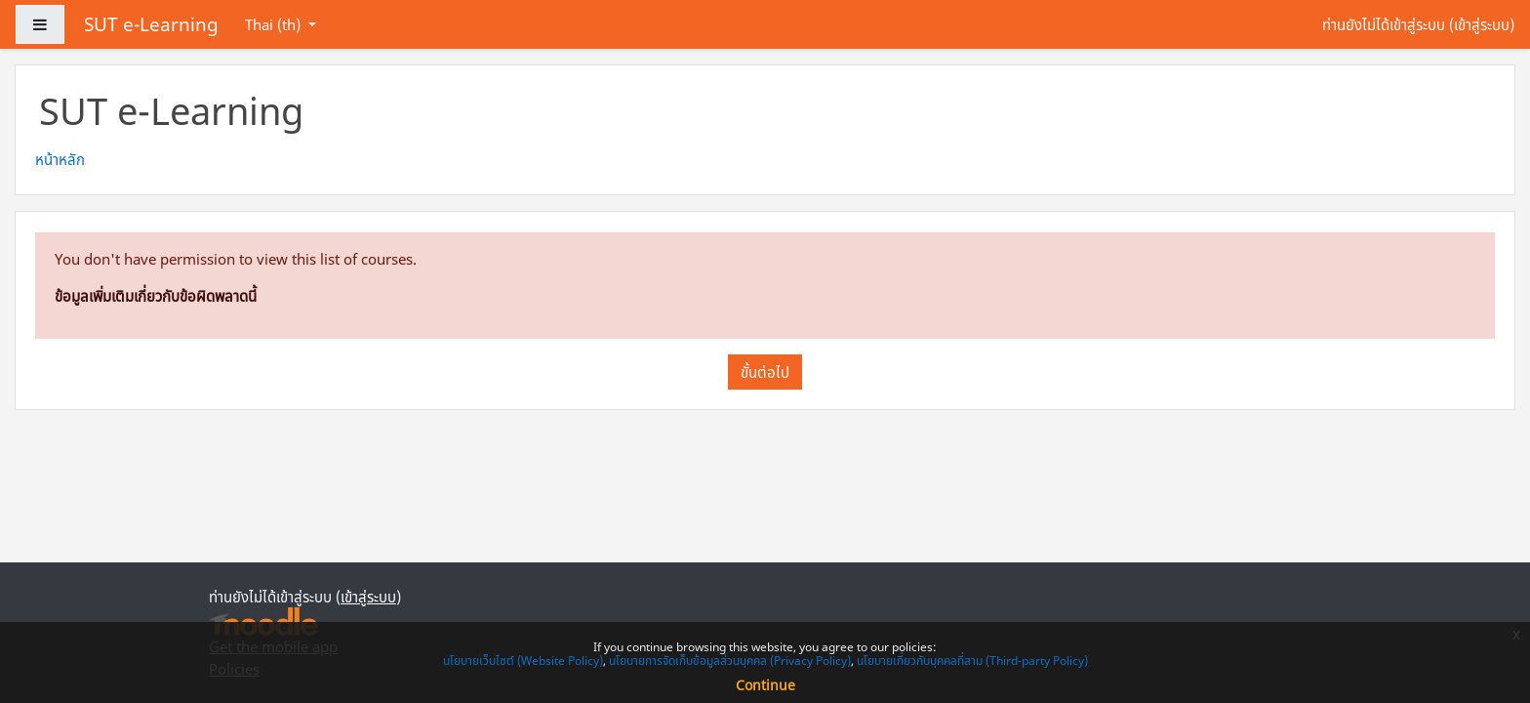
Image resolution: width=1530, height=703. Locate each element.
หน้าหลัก (60, 159)
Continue (765, 685)
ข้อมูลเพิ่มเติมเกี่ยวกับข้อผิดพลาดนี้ (156, 296)
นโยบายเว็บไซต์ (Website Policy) (523, 660)
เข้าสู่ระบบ (1482, 24)
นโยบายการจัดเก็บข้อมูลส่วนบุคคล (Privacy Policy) (730, 660)
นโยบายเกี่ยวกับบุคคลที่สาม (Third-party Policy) (972, 660)
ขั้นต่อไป (765, 372)
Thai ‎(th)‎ (274, 24)
